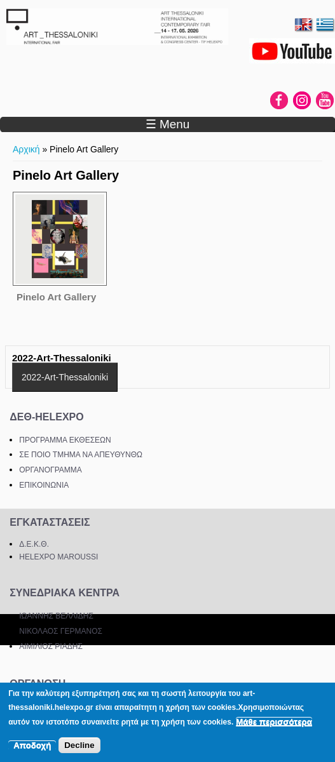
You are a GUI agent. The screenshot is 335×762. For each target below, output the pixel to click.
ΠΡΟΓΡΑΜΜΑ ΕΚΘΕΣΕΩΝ (65, 440)
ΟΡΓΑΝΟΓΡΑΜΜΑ (50, 469)
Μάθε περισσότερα (274, 721)
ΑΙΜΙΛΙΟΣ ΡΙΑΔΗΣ (51, 646)
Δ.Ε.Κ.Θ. (34, 544)
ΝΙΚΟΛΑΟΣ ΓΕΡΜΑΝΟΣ (60, 631)
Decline (79, 745)
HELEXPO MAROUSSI (58, 556)
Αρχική (26, 149)
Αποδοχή (32, 745)
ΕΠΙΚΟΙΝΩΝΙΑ (44, 485)
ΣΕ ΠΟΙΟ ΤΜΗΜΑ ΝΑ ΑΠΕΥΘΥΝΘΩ (80, 454)
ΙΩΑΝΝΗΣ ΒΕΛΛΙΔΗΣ (56, 616)
